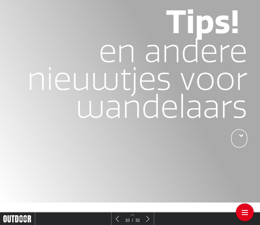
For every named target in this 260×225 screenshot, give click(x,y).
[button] (239, 138)
